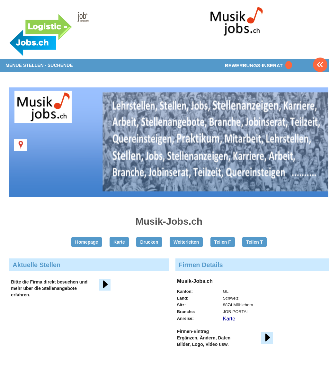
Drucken (149, 242)
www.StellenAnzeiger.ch (64, 33)
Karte (119, 242)
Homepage (86, 242)
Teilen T (254, 242)
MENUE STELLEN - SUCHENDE (39, 65)
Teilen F (222, 242)
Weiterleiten (186, 242)
